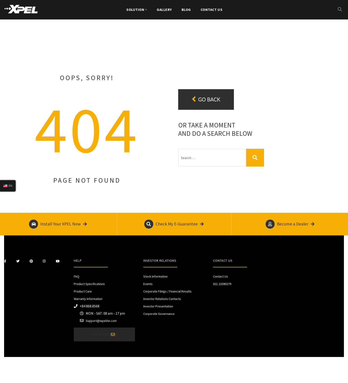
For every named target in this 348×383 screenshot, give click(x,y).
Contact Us (212, 9)
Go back (206, 99)
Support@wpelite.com (101, 321)
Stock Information (155, 276)
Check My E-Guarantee (174, 224)
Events (148, 284)
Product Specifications (89, 284)
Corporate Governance (159, 314)
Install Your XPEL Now (58, 224)
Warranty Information (88, 299)
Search (255, 158)
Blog (186, 9)
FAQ (76, 276)
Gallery (164, 9)
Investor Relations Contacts (162, 299)
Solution (135, 9)
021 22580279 (222, 284)
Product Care (83, 291)
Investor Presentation (158, 306)
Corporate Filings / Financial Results (167, 291)
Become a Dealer (290, 224)
